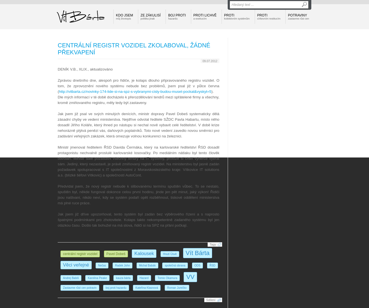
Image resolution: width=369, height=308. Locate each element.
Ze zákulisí (150, 16)
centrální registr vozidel (80, 254)
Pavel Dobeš (115, 254)
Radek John (122, 265)
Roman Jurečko (177, 287)
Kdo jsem (124, 16)
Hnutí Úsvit (170, 254)
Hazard (144, 278)
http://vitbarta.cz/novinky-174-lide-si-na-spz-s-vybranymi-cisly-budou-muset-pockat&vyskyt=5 (135, 91)
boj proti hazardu (116, 287)
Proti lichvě (205, 16)
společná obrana (175, 265)
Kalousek (144, 253)
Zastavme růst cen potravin (80, 287)
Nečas (102, 265)
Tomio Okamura (167, 278)
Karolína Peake (97, 278)
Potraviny (298, 16)
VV (190, 276)
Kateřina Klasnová (146, 287)
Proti (237, 16)
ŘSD (212, 265)
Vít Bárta (198, 252)
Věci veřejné (76, 265)
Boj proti (177, 16)
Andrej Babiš (71, 278)
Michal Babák (147, 265)
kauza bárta (123, 278)
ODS (198, 265)
